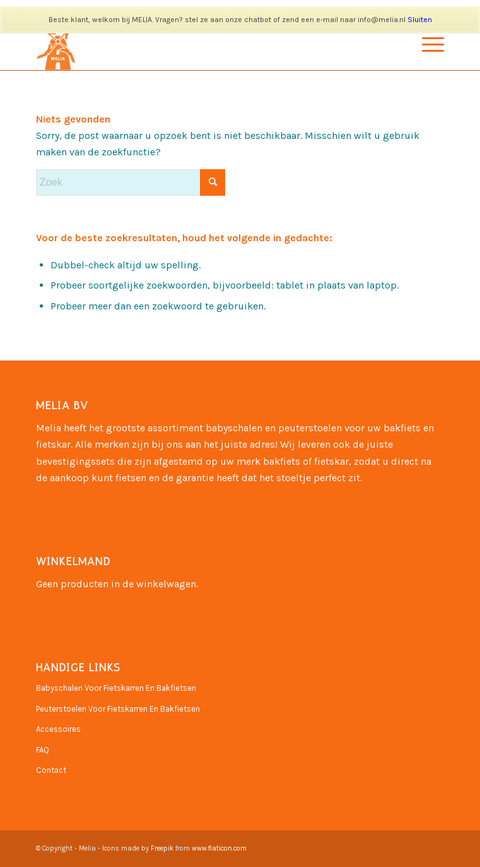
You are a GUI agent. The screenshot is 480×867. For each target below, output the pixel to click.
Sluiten (419, 19)
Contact (51, 770)
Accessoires (58, 729)
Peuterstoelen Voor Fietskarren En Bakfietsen (118, 709)
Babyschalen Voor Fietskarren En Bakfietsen (116, 688)
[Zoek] (130, 182)
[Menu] (426, 45)
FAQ (42, 750)
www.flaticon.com (219, 848)
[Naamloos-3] (199, 45)
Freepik (162, 848)
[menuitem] (426, 45)
